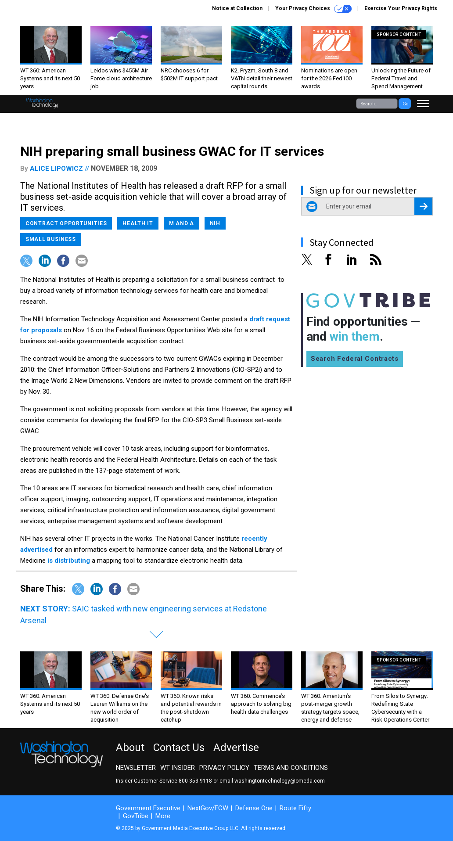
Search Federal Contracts (355, 359)
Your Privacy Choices (313, 9)
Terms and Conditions (291, 768)
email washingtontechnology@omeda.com (272, 781)
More (162, 816)
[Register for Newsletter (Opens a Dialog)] (423, 206)
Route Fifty (295, 808)
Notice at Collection (237, 8)
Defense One (254, 808)
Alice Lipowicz (56, 169)
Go (405, 103)
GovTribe (135, 816)
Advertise (236, 747)
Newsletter (136, 768)
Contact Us (179, 747)
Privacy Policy (224, 768)
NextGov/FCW (207, 808)
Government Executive (148, 808)
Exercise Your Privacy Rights (400, 8)
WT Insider (177, 768)
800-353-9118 (195, 781)
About (130, 747)
